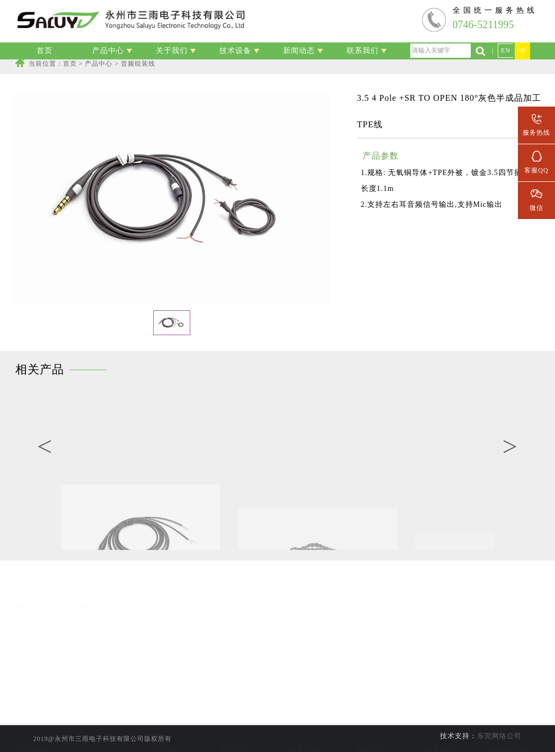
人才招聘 (440, 735)
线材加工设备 (303, 735)
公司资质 (235, 735)
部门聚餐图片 (77, 595)
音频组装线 (167, 735)
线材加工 (167, 720)
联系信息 (440, 720)
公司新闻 (372, 720)
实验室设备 (304, 720)
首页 (70, 63)
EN (505, 50)
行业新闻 (372, 735)
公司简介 (235, 720)
